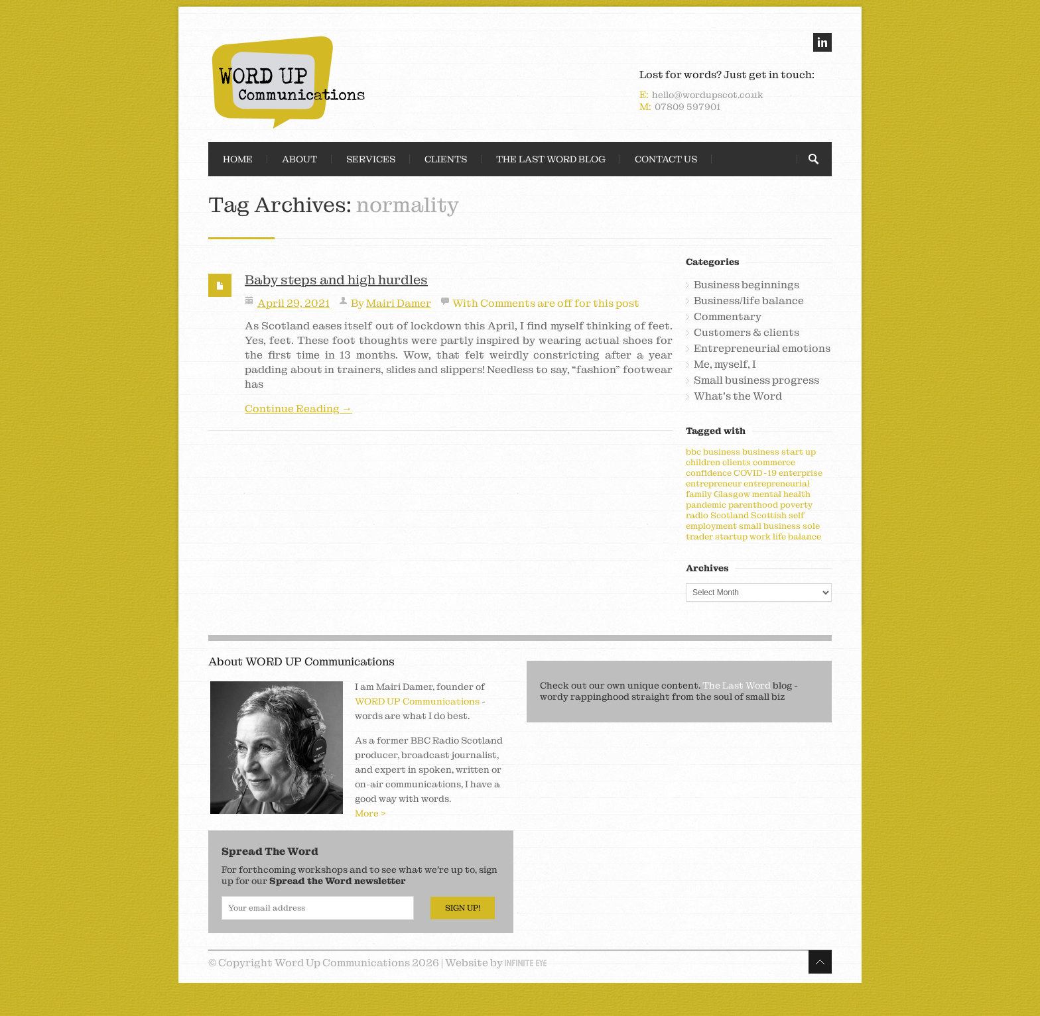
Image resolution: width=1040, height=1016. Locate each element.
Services (370, 159)
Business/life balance (749, 301)
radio (697, 515)
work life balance (785, 536)
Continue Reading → (298, 409)
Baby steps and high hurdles (336, 279)
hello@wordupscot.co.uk (707, 95)
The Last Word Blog (551, 159)
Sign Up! (462, 908)
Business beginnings (746, 285)
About (299, 159)
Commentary (727, 317)
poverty (796, 504)
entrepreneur (714, 483)
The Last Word (736, 685)
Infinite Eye (526, 963)
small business (770, 526)
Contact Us (666, 159)
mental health (781, 494)
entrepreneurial (777, 483)
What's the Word (738, 396)
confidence (709, 473)
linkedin (822, 42)
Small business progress (756, 380)
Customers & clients (746, 333)
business (721, 451)
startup (731, 536)
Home (238, 159)
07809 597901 (687, 107)
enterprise (800, 473)
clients (736, 462)
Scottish (769, 515)
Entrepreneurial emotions (762, 349)
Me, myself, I (725, 364)
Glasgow (732, 494)
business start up (779, 451)
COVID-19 (755, 473)
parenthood (753, 504)
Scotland (729, 515)
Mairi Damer (398, 303)
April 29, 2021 (293, 303)
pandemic (706, 504)
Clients (445, 159)
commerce (774, 462)
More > (370, 813)
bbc (693, 451)
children (703, 462)
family (699, 494)
